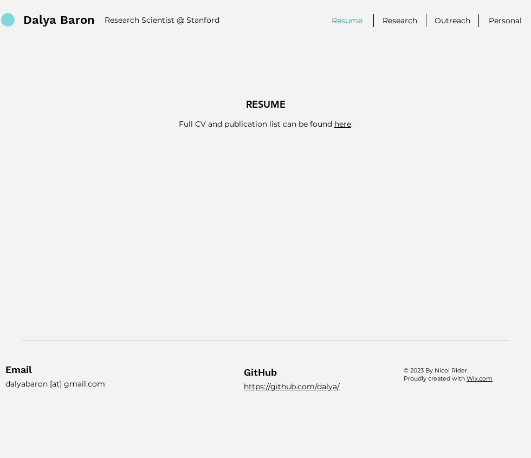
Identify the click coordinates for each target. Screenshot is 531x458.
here (342, 124)
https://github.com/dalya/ (292, 386)
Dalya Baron (59, 20)
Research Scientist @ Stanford (162, 20)
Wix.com (480, 378)
